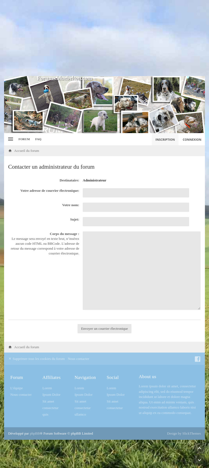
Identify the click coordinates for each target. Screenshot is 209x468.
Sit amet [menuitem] (48, 401)
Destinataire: (69, 180)
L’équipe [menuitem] (16, 388)
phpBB (35, 433)
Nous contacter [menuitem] (78, 359)
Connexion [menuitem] (192, 139)
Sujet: (74, 219)
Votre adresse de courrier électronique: (49, 191)
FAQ (38, 139)
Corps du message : (64, 234)
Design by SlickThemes (184, 433)
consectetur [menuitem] (50, 408)
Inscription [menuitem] (165, 139)
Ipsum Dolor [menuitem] (51, 394)
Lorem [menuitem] (47, 388)
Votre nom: (70, 205)
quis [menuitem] (45, 414)
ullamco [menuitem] (80, 414)
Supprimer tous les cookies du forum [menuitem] (36, 359)
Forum (24, 139)
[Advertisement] (104, 38)
